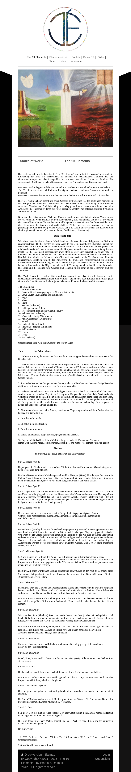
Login (106, 754)
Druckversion (32, 754)
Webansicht (102, 758)
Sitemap (49, 754)
